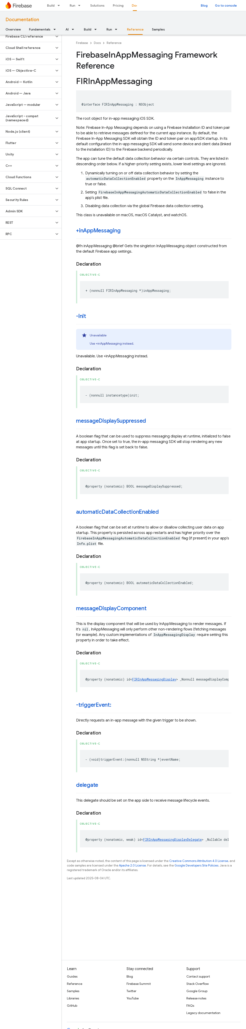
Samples (158, 29)
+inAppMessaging (98, 230)
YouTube (133, 998)
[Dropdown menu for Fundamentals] (55, 29)
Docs (97, 43)
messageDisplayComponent (111, 608)
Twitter (131, 991)
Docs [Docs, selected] (136, 5)
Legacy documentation (203, 1013)
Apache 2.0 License (132, 865)
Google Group (196, 991)
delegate (87, 785)
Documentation (22, 20)
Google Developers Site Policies (196, 865)
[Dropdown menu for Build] (60, 5)
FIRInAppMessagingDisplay (154, 679)
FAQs (190, 1006)
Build (51, 5)
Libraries (73, 998)
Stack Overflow (197, 984)
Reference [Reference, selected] (135, 29)
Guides (72, 976)
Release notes (196, 998)
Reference (114, 43)
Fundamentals (39, 29)
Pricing (118, 5)
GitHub (72, 1006)
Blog (204, 5)
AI (67, 29)
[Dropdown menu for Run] (80, 5)
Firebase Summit (139, 984)
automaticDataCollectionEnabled (117, 511)
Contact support (198, 976)
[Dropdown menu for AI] (74, 29)
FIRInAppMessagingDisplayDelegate (172, 839)
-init (81, 316)
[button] (27, 36)
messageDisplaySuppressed (111, 420)
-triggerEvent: (93, 704)
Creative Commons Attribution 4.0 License (198, 861)
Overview (13, 29)
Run (72, 5)
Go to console (226, 5)
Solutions (97, 5)
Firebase (82, 43)
